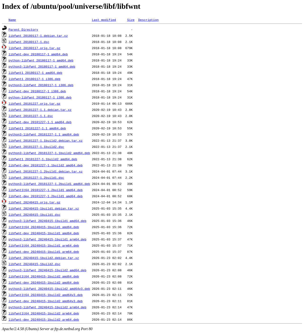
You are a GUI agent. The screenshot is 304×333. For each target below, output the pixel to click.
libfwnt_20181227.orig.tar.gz (34, 103)
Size (130, 20)
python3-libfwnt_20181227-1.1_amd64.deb (44, 134)
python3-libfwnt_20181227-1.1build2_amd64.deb (49, 153)
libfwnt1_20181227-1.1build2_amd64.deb (43, 159)
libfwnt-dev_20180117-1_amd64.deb (38, 54)
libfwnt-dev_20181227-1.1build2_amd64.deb (46, 165)
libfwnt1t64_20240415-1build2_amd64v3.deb (46, 295)
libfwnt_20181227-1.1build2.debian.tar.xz (46, 140)
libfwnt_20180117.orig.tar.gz (34, 48)
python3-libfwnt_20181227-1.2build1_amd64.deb (49, 184)
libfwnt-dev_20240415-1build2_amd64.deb (44, 282)
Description (148, 20)
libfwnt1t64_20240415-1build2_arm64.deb (44, 313)
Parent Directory (23, 29)
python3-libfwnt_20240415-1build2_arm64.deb (47, 307)
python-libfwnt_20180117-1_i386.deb (40, 97)
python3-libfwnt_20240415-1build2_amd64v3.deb (49, 288)
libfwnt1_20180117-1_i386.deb (34, 79)
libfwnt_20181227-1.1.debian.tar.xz (40, 110)
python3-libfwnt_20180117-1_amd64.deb (42, 66)
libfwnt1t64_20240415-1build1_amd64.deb (44, 227)
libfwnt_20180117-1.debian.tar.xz (38, 35)
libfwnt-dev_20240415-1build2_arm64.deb (44, 319)
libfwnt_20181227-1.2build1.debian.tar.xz (46, 171)
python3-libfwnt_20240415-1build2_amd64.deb (47, 270)
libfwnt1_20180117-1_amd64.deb (35, 72)
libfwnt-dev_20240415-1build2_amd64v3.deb (46, 301)
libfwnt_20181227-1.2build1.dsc (36, 177)
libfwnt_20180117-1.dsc (29, 42)
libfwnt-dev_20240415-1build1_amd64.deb (44, 233)
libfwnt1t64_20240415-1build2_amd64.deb (44, 276)
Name (12, 20)
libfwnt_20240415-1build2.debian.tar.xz (44, 258)
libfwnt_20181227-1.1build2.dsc (36, 147)
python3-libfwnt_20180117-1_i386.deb (41, 85)
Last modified (104, 20)
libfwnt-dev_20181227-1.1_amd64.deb (40, 122)
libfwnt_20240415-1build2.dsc (34, 264)
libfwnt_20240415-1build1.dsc (34, 214)
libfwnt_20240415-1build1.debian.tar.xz (44, 208)
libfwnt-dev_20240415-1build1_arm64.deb (44, 251)
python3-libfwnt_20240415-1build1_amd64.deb (47, 221)
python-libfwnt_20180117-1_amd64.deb (41, 60)
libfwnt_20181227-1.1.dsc (31, 116)
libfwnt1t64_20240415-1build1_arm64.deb (44, 245)
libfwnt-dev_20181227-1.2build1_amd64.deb (46, 196)
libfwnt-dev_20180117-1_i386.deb (37, 91)
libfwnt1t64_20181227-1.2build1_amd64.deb (46, 190)
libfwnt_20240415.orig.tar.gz (34, 202)
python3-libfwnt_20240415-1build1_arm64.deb (47, 239)
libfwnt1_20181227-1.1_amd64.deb (37, 128)
